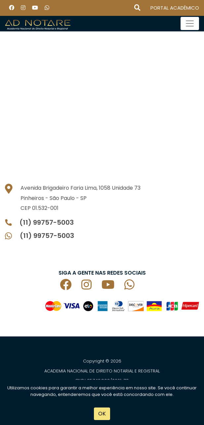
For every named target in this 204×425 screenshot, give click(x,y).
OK (102, 413)
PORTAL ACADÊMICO (174, 7)
